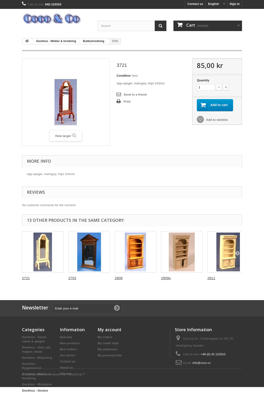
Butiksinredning (93, 41)
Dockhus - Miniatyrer (37, 384)
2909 (118, 278)
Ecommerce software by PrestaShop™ (59, 407)
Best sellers (68, 349)
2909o (166, 278)
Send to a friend (135, 94)
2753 (72, 278)
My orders (105, 337)
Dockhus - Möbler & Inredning (56, 41)
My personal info (110, 355)
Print (127, 101)
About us (66, 367)
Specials (66, 337)
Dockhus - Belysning (37, 357)
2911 (211, 278)
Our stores (67, 355)
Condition (124, 75)
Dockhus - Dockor (35, 390)
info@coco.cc (201, 363)
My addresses (108, 349)
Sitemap (66, 373)
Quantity (203, 80)
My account (109, 329)
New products (70, 343)
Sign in (235, 4)
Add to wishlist (216, 120)
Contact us (195, 4)
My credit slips (108, 343)
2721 (26, 278)
